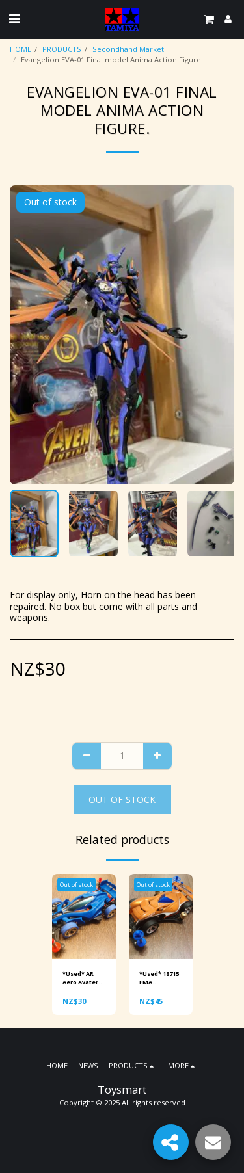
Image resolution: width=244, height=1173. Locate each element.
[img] (84, 916)
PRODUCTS (61, 49)
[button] (14, 18)
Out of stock (122, 799)
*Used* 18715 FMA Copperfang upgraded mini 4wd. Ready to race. (159, 978)
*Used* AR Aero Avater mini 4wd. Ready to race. (80, 978)
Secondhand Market (128, 49)
